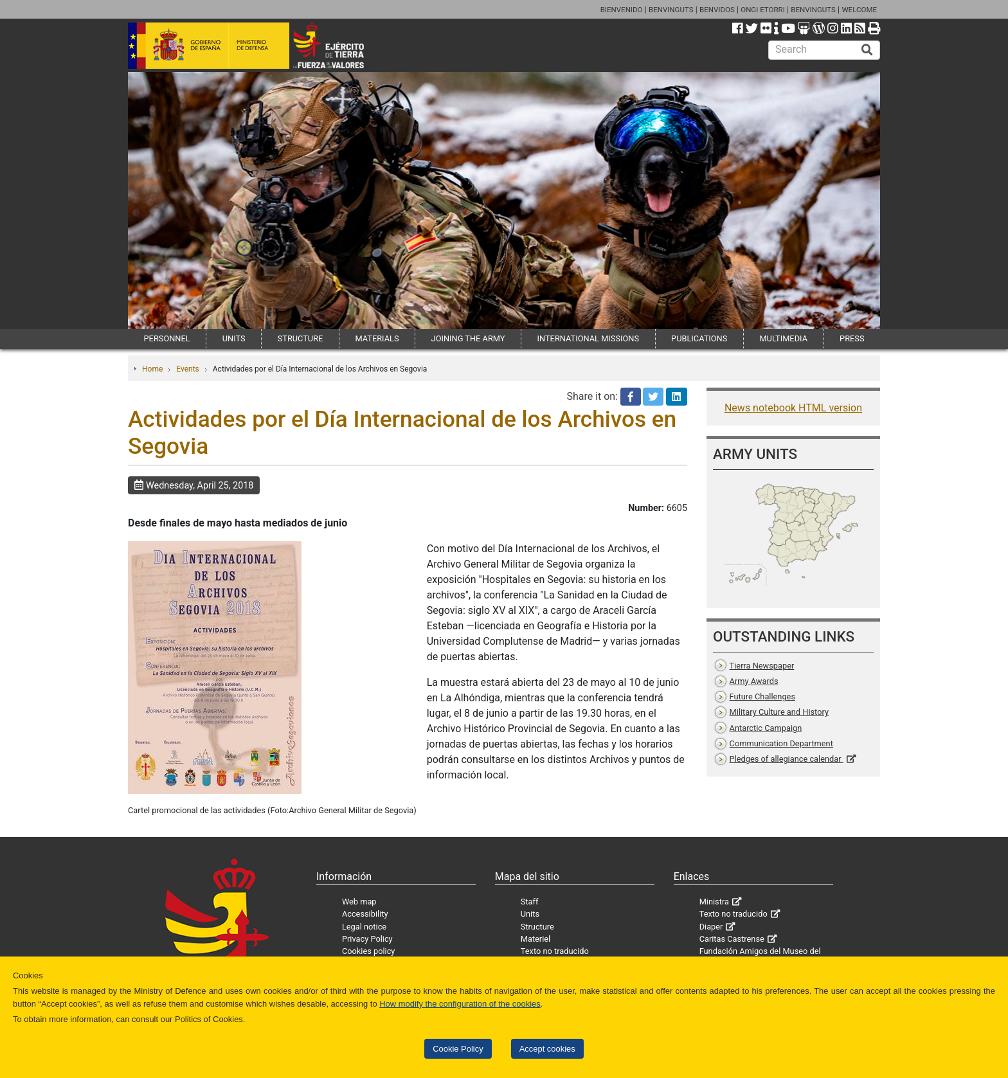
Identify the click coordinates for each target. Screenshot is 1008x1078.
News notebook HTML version (793, 408)
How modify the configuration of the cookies (460, 1004)
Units (530, 914)
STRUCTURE (300, 338)
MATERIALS (377, 338)
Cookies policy (368, 951)
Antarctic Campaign (766, 728)
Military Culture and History (779, 712)
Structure (537, 926)
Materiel (535, 939)
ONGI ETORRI (763, 9)
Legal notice (364, 926)
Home (152, 368)
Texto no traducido (555, 951)
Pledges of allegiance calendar (786, 759)
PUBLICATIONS (699, 338)
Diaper (711, 926)
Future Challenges (762, 696)
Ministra (714, 901)
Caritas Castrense (731, 939)
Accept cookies (547, 1049)
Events (187, 368)
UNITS (234, 338)
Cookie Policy (458, 1049)
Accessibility (365, 914)
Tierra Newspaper (762, 665)
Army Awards (754, 681)
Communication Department (781, 743)
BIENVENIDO (621, 9)
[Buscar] (867, 50)
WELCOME (859, 9)
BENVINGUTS (671, 9)
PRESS (852, 338)
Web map (359, 901)
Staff (530, 901)
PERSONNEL (167, 338)
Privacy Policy (367, 939)
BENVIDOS (717, 9)
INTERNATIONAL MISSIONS (588, 338)
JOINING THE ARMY (468, 338)
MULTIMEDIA (783, 338)
